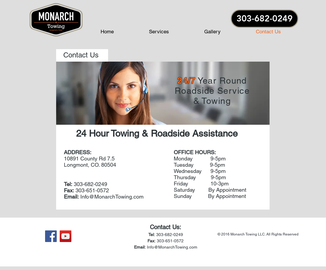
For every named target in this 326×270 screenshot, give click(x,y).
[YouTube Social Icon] (65, 236)
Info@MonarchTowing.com (112, 196)
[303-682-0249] (264, 19)
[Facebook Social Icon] (51, 236)
